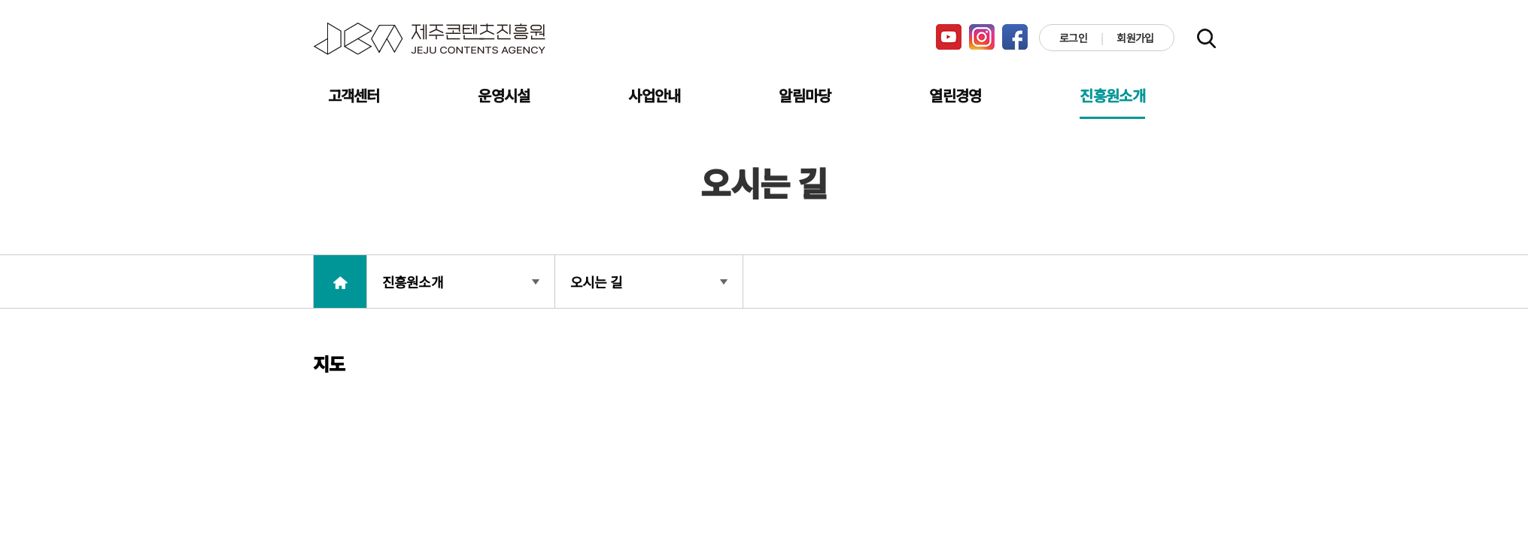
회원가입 (1134, 37)
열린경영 (955, 95)
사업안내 (654, 95)
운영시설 (504, 95)
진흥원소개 (1112, 95)
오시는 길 (649, 281)
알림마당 (805, 95)
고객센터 (354, 95)
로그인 (1073, 37)
